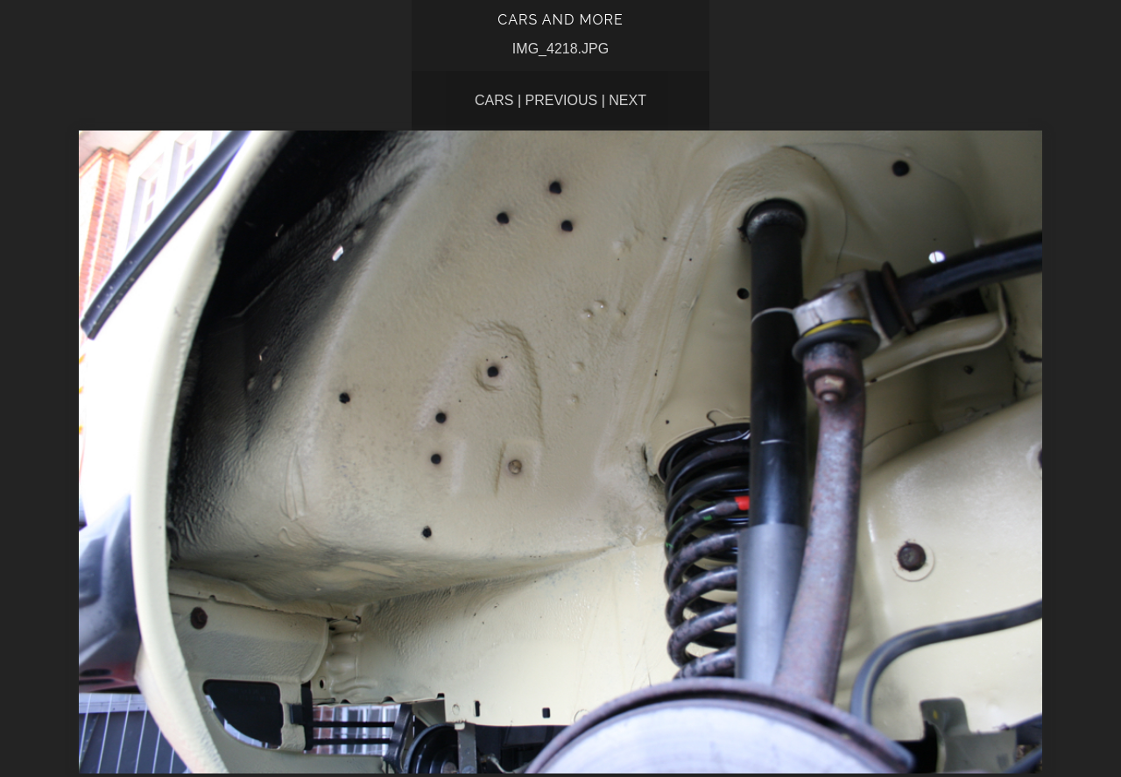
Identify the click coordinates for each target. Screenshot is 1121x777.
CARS (494, 100)
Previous (561, 100)
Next (627, 100)
